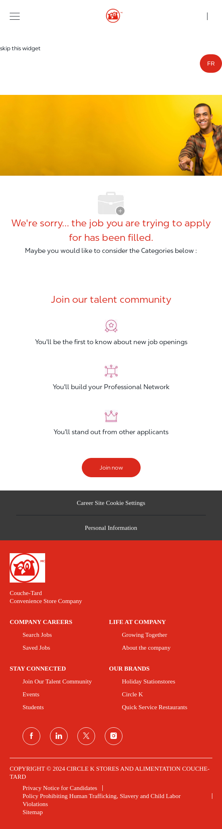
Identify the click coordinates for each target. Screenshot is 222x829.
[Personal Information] (111, 530)
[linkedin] (59, 736)
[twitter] (86, 736)
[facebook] (31, 736)
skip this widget (20, 48)
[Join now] (111, 467)
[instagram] (113, 736)
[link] (111, 568)
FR (211, 63)
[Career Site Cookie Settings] (111, 505)
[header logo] (111, 16)
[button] (15, 16)
